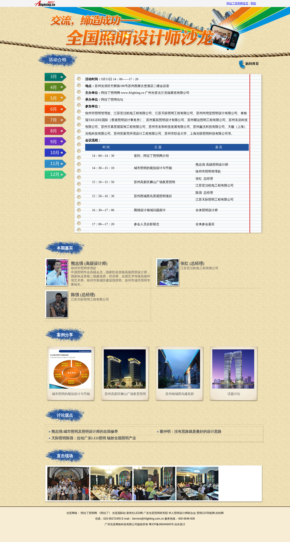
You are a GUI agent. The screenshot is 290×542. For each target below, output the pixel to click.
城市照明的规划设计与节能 (71, 394)
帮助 (253, 3)
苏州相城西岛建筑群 (179, 394)
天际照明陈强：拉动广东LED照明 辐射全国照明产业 (93, 438)
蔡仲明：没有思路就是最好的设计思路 (190, 431)
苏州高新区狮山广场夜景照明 (125, 394)
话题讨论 (233, 394)
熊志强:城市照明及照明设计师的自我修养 (84, 431)
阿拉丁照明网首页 (237, 3)
